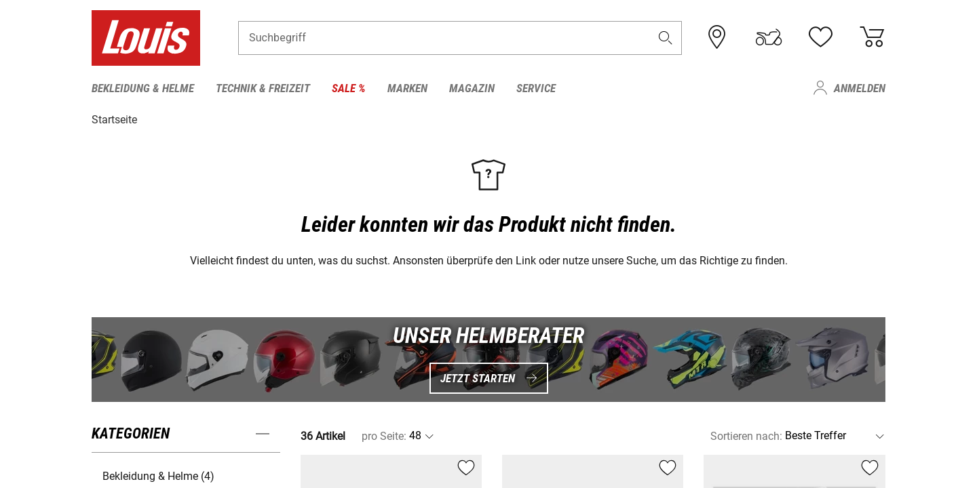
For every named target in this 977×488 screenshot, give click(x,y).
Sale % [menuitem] (349, 88)
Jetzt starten (488, 377)
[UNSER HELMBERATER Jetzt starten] (488, 359)
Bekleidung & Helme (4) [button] (158, 475)
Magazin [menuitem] (472, 88)
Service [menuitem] (536, 88)
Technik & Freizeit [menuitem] (263, 88)
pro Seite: (384, 435)
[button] (665, 38)
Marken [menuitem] (407, 88)
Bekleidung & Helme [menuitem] (143, 88)
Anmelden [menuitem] (859, 88)
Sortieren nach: (746, 435)
